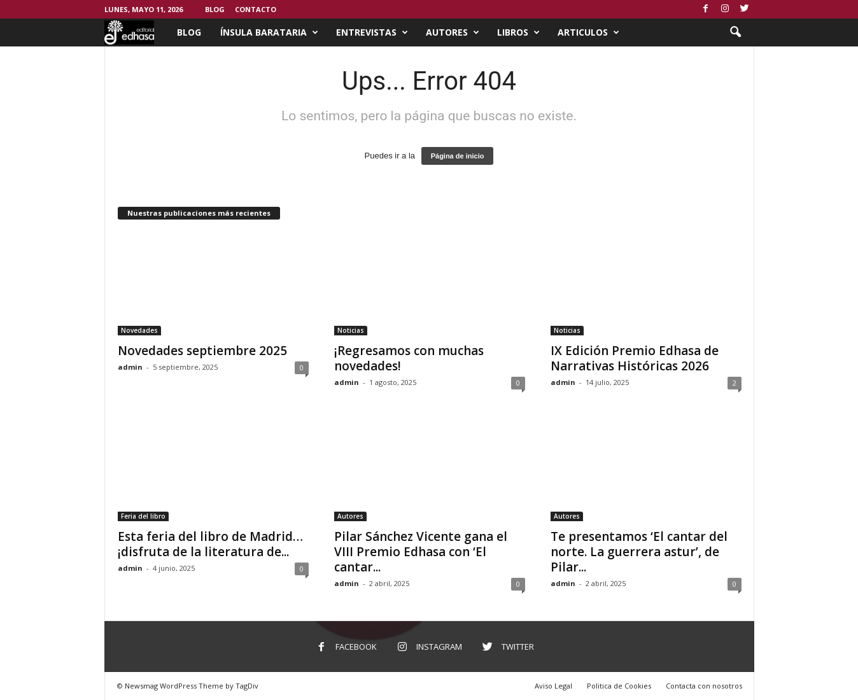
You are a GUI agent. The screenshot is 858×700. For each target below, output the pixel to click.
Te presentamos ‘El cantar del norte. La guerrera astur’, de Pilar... (639, 551)
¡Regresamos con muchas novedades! (409, 358)
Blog (215, 9)
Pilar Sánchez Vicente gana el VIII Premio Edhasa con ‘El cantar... (420, 551)
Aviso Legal (553, 685)
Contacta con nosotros (704, 685)
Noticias (350, 330)
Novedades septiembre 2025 (202, 350)
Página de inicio (457, 156)
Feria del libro (143, 516)
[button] (735, 32)
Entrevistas (372, 32)
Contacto (255, 9)
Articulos (588, 32)
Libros (518, 32)
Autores (452, 32)
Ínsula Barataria (269, 32)
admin (130, 367)
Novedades (139, 330)
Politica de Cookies (619, 685)
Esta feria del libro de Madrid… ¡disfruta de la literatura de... (210, 544)
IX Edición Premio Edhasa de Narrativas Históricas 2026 (635, 358)
